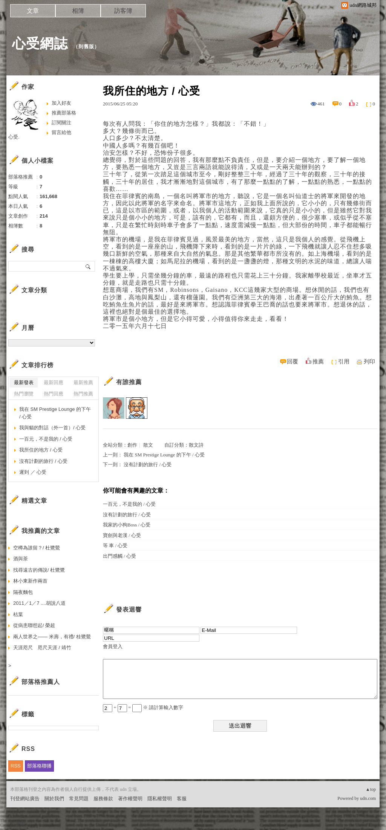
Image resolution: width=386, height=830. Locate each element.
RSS (16, 766)
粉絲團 (17, 824)
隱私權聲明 (159, 798)
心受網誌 (40, 43)
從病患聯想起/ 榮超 (34, 625)
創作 (132, 445)
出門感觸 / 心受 (119, 556)
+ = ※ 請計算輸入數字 (143, 707)
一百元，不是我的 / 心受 (129, 504)
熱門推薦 (83, 394)
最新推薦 (83, 382)
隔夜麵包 (23, 592)
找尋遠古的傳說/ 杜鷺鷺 (39, 570)
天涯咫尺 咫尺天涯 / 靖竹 (42, 647)
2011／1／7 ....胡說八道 (39, 603)
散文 (148, 445)
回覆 (292, 362)
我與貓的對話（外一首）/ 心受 (52, 427)
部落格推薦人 (40, 682)
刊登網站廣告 (25, 798)
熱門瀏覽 (24, 394)
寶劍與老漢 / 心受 (122, 535)
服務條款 (103, 798)
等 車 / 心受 (115, 545)
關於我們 (54, 798)
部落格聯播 (39, 766)
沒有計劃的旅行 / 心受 (148, 464)
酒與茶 (20, 558)
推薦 (318, 362)
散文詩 (196, 445)
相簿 (78, 11)
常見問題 (79, 798)
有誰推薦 (129, 382)
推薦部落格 (64, 113)
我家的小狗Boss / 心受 (126, 525)
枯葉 (18, 614)
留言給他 (61, 132)
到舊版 (86, 46)
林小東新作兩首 (30, 581)
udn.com (368, 798)
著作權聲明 (130, 798)
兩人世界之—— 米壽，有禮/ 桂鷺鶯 (52, 636)
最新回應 (53, 382)
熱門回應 (53, 394)
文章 (33, 11)
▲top (371, 789)
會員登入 (113, 646)
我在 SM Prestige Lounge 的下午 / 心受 (164, 455)
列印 (369, 362)
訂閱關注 (61, 122)
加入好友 (61, 103)
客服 (182, 798)
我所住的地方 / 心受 (41, 450)
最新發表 (24, 382)
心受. (14, 137)
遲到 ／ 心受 (32, 472)
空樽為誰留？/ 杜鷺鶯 (36, 548)
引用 (343, 362)
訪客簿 (123, 11)
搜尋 (88, 266)
